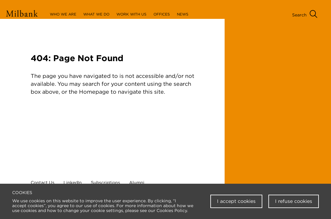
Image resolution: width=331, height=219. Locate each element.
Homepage (94, 92)
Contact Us (42, 182)
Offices (161, 14)
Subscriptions (105, 182)
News (182, 14)
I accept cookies (236, 201)
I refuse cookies (293, 201)
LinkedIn (73, 182)
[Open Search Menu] (313, 14)
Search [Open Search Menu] (299, 14)
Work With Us (131, 14)
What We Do (96, 14)
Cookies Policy (172, 210)
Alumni (136, 182)
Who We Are (63, 14)
